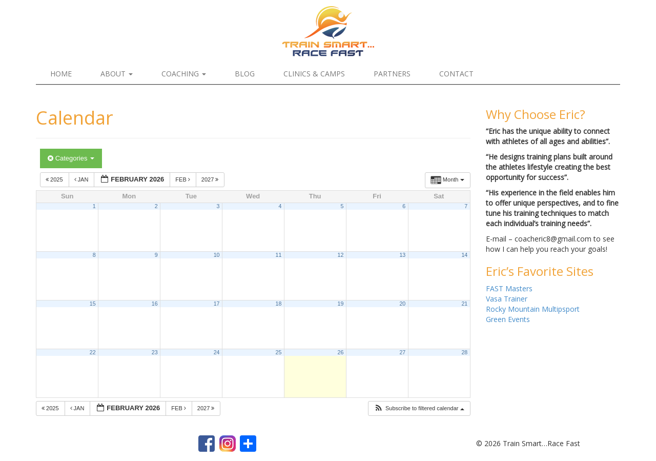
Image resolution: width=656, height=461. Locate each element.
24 (217, 352)
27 (402, 352)
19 (340, 303)
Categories (71, 158)
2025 (55, 179)
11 (279, 255)
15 (93, 303)
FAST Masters (509, 288)
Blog (245, 73)
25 (279, 352)
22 (93, 352)
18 (279, 303)
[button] (418, 408)
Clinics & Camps (314, 73)
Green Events (508, 319)
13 (402, 255)
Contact (456, 73)
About (116, 73)
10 (217, 255)
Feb (183, 179)
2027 (210, 179)
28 (464, 352)
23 (155, 352)
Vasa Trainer (506, 299)
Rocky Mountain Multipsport (533, 309)
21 (464, 303)
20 (402, 303)
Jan (82, 179)
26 (340, 352)
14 (464, 255)
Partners (392, 73)
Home (61, 73)
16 (155, 303)
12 (340, 255)
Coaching (183, 73)
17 (217, 303)
